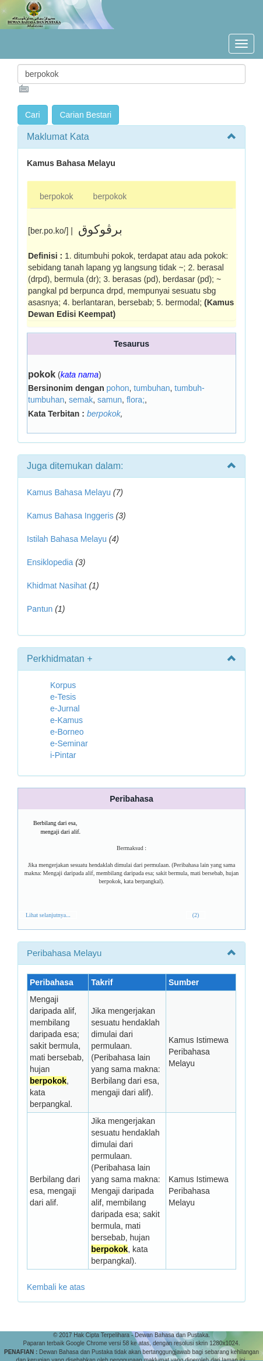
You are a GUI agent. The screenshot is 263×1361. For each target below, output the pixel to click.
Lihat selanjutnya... (48, 915)
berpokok (56, 196)
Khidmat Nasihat (57, 585)
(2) (195, 915)
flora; (136, 399)
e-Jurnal (65, 708)
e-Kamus (66, 720)
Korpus (63, 685)
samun (109, 399)
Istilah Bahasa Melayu (67, 539)
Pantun (39, 608)
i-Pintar (63, 755)
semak (81, 399)
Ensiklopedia (50, 562)
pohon (118, 388)
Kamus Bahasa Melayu (70, 492)
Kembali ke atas (56, 1287)
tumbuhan (152, 388)
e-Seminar (69, 743)
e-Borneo (67, 731)
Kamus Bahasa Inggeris (70, 515)
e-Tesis (63, 696)
